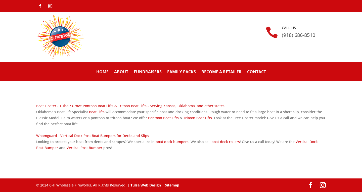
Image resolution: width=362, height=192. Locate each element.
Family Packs (181, 72)
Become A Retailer (221, 72)
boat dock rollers (225, 141)
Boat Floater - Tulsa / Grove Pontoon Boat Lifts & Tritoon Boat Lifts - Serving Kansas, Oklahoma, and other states (130, 105)
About (121, 72)
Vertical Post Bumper (84, 147)
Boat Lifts (97, 111)
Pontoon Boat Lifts (163, 117)
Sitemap (172, 185)
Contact (256, 72)
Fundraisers (148, 72)
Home (102, 72)
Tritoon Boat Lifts (197, 117)
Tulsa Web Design (145, 185)
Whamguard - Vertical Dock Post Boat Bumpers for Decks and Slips (92, 135)
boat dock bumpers (172, 141)
